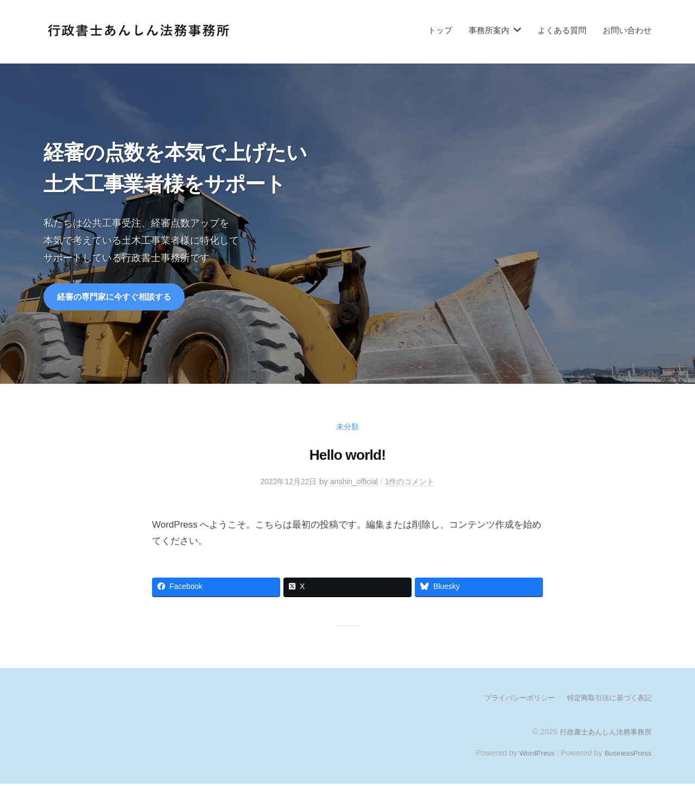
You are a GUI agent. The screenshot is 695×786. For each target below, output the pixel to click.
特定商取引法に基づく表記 (606, 699)
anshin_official (354, 482)
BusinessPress (626, 754)
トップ (440, 30)
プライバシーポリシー (510, 699)
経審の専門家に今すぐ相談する (118, 297)
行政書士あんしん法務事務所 (602, 733)
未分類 (348, 428)
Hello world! (347, 455)
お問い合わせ (627, 30)
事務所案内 (489, 30)
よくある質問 (562, 30)
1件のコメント (414, 482)
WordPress (530, 754)
